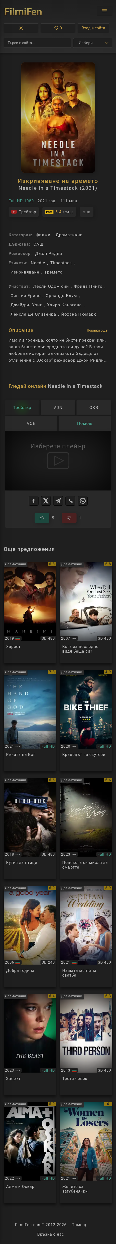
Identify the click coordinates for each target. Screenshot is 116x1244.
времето (53, 272)
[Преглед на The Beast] (30, 1044)
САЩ (38, 244)
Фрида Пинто (88, 286)
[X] (46, 501)
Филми (43, 234)
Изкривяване (25, 272)
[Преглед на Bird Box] (30, 828)
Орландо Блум (61, 295)
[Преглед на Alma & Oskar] (30, 1152)
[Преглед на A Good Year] (30, 936)
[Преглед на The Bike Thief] (86, 720)
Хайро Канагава (64, 304)
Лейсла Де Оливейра (33, 314)
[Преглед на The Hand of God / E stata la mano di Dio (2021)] (30, 720)
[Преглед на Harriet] (30, 612)
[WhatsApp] (83, 501)
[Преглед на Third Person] (86, 1044)
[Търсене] (37, 43)
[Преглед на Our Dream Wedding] (86, 936)
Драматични (69, 234)
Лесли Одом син (51, 286)
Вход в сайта (93, 28)
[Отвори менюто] (104, 11)
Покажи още (97, 330)
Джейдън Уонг (26, 304)
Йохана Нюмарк (78, 314)
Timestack (61, 262)
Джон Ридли (48, 253)
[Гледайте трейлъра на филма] (24, 212)
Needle (38, 262)
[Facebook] (34, 501)
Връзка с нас (50, 1234)
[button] (21, 28)
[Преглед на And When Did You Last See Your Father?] (86, 612)
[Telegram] (58, 501)
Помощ (79, 1224)
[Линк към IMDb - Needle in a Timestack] (59, 212)
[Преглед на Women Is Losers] (86, 1152)
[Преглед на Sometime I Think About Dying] (86, 828)
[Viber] (70, 501)
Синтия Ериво (26, 295)
